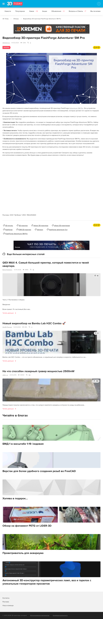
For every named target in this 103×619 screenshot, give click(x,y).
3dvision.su (6, 43)
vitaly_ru (5, 375)
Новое (33, 11)
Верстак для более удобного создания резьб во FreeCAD (39, 471)
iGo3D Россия (7, 327)
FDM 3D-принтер (24, 230)
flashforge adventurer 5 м (58, 230)
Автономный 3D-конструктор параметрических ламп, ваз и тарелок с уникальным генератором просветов (47, 582)
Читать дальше (8, 313)
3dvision (40, 230)
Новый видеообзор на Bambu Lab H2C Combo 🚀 (34, 323)
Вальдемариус (7, 270)
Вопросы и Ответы (77, 11)
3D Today (6, 19)
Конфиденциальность (60, 615)
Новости (8, 11)
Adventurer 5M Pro (76, 108)
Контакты (6, 598)
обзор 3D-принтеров (62, 226)
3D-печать (9, 226)
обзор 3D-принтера (40, 226)
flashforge (9, 230)
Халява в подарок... (15, 498)
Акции (44, 11)
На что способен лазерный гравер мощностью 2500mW (38, 371)
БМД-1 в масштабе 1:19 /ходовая (23, 444)
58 (29, 375)
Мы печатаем (95, 11)
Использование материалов (39, 615)
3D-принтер (23, 226)
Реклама (17, 31)
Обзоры (16, 19)
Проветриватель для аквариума (23, 553)
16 (33, 270)
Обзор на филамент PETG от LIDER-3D (27, 525)
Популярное (20, 11)
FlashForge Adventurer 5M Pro (16, 234)
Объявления (57, 11)
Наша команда (8, 605)
